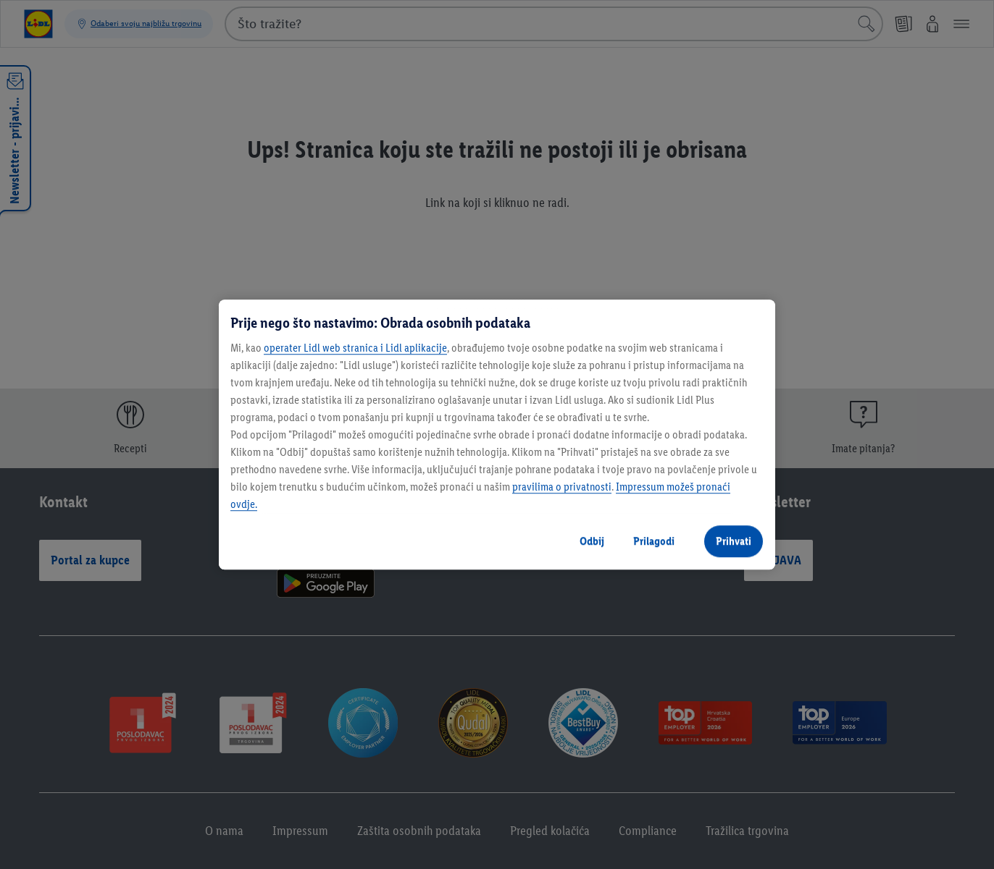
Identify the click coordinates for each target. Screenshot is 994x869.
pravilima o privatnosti (561, 486)
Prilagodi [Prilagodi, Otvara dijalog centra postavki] (653, 541)
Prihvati (733, 541)
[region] (497, 435)
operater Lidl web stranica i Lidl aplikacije (355, 348)
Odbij (592, 541)
